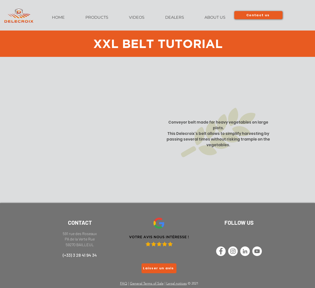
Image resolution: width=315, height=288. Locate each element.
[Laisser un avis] (159, 268)
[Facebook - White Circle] (221, 251)
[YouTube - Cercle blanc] (257, 251)
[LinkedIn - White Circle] (245, 251)
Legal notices (176, 283)
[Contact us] (258, 15)
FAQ (123, 283)
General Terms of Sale (147, 283)
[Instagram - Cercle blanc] (233, 251)
